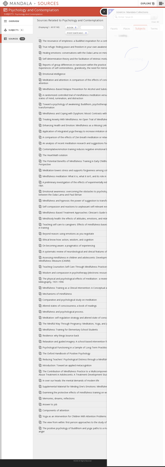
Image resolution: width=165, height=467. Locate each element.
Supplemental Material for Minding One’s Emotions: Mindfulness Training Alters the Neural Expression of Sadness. (102, 386)
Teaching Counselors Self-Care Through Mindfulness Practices (75, 266)
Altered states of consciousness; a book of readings (70, 305)
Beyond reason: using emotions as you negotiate (68, 233)
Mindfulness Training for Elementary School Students (70, 329)
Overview (11, 21)
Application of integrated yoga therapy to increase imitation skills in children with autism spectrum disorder (98, 131)
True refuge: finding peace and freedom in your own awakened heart (78, 46)
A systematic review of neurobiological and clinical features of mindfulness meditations (88, 251)
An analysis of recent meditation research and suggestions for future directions (84, 143)
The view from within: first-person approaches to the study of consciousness (83, 422)
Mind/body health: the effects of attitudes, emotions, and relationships (79, 218)
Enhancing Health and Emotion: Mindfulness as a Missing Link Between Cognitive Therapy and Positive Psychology (102, 125)
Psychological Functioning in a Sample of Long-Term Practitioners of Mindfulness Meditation (91, 347)
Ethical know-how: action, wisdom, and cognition (68, 239)
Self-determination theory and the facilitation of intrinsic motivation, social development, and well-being (96, 58)
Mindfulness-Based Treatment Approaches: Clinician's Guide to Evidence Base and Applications (92, 212)
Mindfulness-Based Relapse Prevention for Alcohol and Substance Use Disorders (85, 89)
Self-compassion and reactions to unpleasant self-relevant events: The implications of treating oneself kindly (99, 206)
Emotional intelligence (54, 73)
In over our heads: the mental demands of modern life (71, 380)
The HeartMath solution (55, 155)
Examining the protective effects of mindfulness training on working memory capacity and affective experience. (100, 392)
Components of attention (56, 410)
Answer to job (50, 404)
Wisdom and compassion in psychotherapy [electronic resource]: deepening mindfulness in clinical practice (98, 272)
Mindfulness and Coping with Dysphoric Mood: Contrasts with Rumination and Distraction (89, 113)
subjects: (9, 14)
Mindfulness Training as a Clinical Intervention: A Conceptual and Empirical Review (85, 287)
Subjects (14, 30)
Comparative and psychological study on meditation (70, 299)
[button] (161, 3)
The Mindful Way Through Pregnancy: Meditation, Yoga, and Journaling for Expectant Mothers (92, 323)
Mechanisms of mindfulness (57, 293)
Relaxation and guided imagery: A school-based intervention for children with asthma (87, 341)
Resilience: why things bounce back (61, 335)
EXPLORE (148, 3)
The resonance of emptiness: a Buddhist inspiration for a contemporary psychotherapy (88, 40)
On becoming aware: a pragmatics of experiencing (69, 245)
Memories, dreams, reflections (59, 398)
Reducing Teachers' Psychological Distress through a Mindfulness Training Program (86, 359)
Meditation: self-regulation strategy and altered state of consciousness (79, 317)
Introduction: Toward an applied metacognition (67, 365)
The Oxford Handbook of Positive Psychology (66, 353)
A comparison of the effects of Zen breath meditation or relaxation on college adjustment (89, 137)
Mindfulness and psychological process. (63, 311)
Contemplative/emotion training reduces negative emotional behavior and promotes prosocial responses (97, 149)
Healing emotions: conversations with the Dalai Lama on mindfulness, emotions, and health (90, 52)
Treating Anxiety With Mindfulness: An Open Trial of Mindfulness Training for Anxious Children (91, 119)
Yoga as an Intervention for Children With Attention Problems (74, 416)
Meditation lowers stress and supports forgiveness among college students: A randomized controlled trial (97, 170)
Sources (14, 38)
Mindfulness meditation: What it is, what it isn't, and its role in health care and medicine (88, 176)
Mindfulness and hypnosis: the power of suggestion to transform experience (82, 200)
